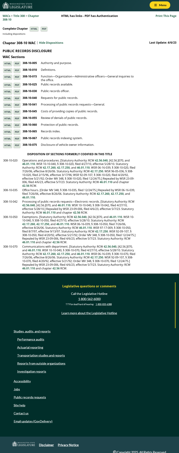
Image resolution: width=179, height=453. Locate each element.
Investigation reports (31, 371)
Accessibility (22, 381)
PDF (44, 28)
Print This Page (166, 16)
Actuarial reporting (30, 347)
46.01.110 (28, 164)
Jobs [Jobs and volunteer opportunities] (17, 389)
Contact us (21, 413)
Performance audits (30, 339)
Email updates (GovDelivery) (33, 421)
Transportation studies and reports (41, 355)
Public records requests (30, 397)
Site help (19, 405)
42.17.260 (49, 167)
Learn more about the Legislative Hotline (89, 313)
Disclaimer (46, 445)
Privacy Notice (68, 445)
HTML (34, 28)
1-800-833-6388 (104, 304)
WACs (6, 16)
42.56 (25, 186)
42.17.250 (63, 167)
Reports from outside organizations (41, 363)
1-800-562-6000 (89, 299)
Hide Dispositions (51, 43)
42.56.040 (101, 160)
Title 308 (19, 16)
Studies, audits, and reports (32, 331)
